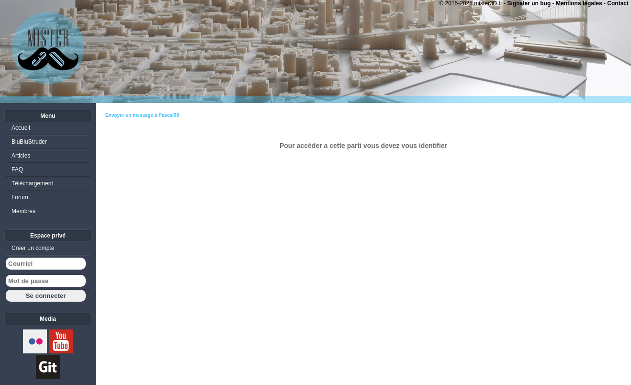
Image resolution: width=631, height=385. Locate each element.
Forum (19, 197)
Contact (618, 3)
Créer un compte (32, 248)
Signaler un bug (529, 3)
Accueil (20, 128)
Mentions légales (579, 3)
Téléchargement (32, 183)
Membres (23, 211)
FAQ (17, 169)
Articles (20, 155)
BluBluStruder (29, 141)
